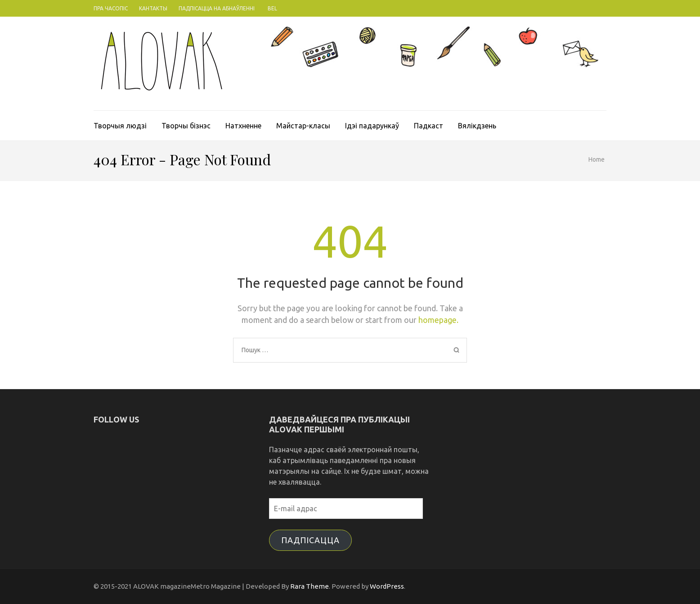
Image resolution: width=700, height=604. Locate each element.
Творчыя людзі (120, 126)
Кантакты (153, 8)
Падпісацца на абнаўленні (217, 8)
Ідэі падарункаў (372, 126)
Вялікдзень (477, 126)
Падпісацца (310, 540)
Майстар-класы (303, 126)
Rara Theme (309, 586)
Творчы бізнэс (186, 126)
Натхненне (243, 126)
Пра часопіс (111, 8)
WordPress (387, 586)
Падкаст (428, 126)
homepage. (438, 319)
